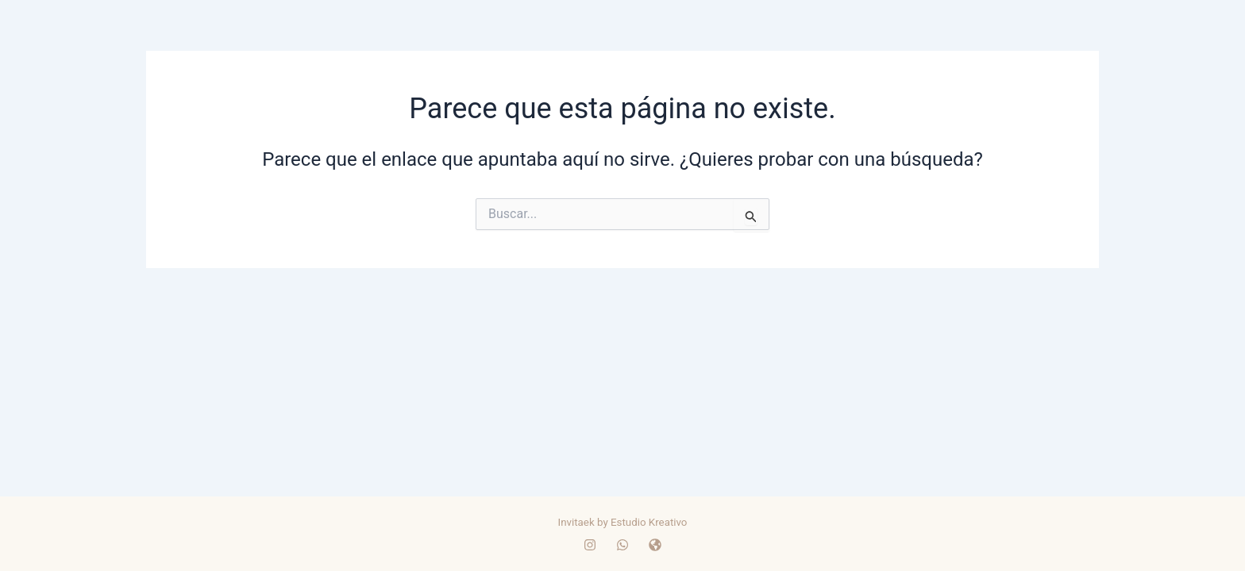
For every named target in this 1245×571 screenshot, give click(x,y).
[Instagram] (590, 544)
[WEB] (655, 544)
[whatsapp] (622, 544)
